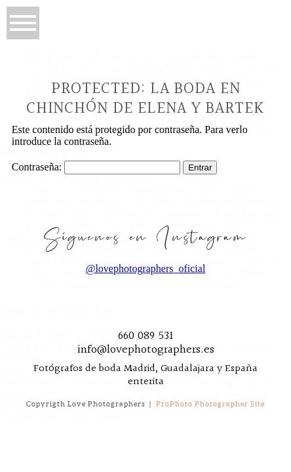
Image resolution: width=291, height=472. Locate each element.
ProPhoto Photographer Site (210, 404)
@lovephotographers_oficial (146, 268)
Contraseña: (96, 166)
